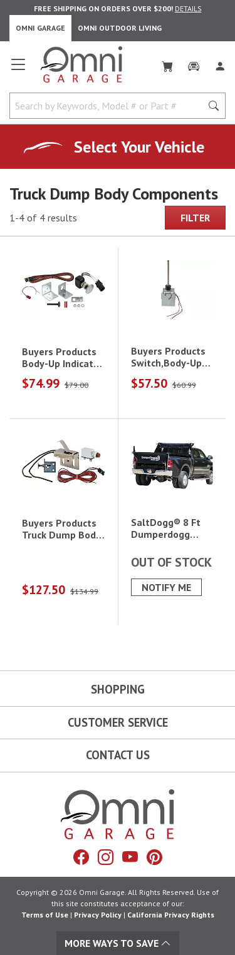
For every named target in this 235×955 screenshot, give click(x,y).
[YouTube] (130, 857)
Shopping (118, 689)
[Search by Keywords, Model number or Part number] (109, 105)
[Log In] (220, 64)
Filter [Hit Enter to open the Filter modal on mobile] (195, 217)
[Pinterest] (154, 857)
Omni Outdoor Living (120, 28)
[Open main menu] (18, 69)
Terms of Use (44, 914)
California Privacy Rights (170, 914)
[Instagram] (105, 857)
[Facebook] (81, 857)
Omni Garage (40, 28)
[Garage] (193, 64)
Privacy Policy (98, 914)
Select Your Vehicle (139, 146)
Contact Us (118, 754)
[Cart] (167, 64)
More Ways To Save (118, 943)
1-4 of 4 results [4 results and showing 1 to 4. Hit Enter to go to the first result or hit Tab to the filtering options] (43, 217)
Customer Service (118, 722)
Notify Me (166, 587)
